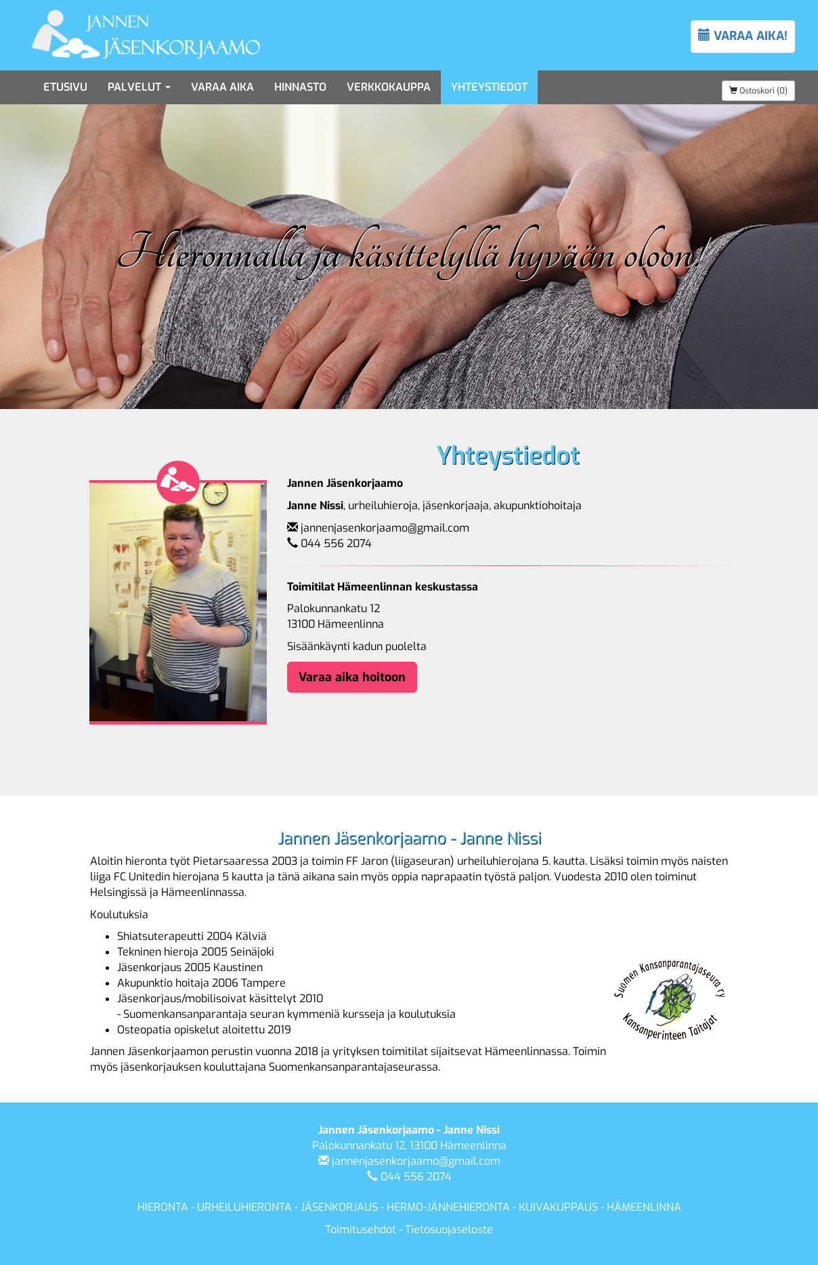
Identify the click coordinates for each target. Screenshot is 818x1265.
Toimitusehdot (360, 1229)
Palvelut (139, 87)
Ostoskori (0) (758, 90)
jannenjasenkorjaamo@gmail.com (385, 528)
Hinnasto (300, 87)
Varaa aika (222, 87)
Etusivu (65, 87)
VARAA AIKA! (743, 36)
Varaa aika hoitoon (352, 677)
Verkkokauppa (389, 87)
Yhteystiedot (489, 87)
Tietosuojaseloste (449, 1229)
